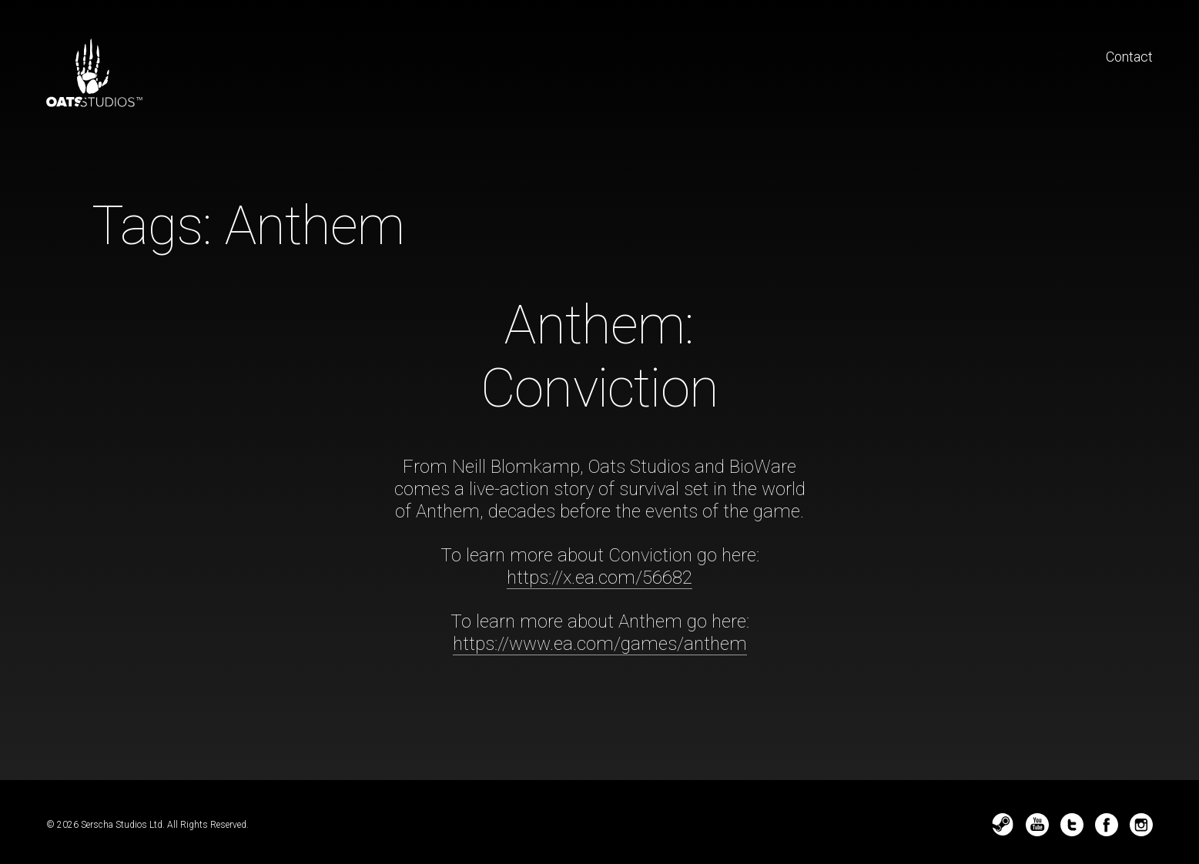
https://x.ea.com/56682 (599, 577)
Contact (1129, 57)
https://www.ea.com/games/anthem (600, 644)
